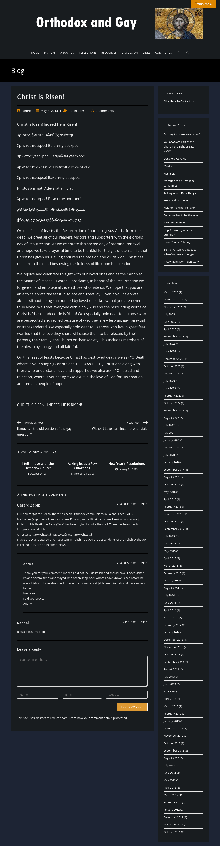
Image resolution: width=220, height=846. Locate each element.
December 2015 (173, 514)
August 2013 (171, 669)
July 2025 (169, 314)
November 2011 (173, 824)
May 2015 (170, 551)
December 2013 (173, 639)
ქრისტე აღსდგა (30, 220)
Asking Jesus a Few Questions (82, 465)
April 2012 (170, 787)
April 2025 (170, 329)
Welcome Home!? (174, 222)
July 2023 (169, 381)
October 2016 (172, 484)
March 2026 (171, 292)
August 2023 (171, 373)
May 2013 (170, 691)
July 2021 (169, 432)
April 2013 (170, 699)
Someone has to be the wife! (181, 215)
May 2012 (170, 780)
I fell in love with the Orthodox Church (38, 465)
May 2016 (170, 492)
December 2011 (173, 817)
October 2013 (172, 654)
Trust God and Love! (176, 200)
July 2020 (169, 455)
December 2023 (173, 359)
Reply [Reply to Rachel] (143, 622)
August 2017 (171, 477)
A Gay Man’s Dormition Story (181, 262)
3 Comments (105, 111)
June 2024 (170, 351)
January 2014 (172, 632)
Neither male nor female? (179, 207)
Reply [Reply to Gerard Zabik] (143, 504)
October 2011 (172, 832)
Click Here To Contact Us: (179, 101)
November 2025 (173, 307)
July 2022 (169, 425)
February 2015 (172, 573)
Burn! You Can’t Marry (177, 242)
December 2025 (173, 299)
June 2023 (170, 388)
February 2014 (172, 625)
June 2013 (170, 684)
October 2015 (172, 521)
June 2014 (170, 602)
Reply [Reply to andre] (143, 563)
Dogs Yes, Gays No (175, 159)
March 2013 (171, 706)
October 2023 (172, 366)
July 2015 (169, 536)
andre (27, 111)
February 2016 (172, 506)
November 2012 (173, 736)
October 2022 (172, 403)
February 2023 (172, 395)
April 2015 (170, 558)
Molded (168, 166)
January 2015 (172, 580)
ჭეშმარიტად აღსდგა (63, 220)
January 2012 (172, 809)
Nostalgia (169, 173)
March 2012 (171, 795)
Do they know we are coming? (182, 134)
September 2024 (174, 336)
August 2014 (171, 588)
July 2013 (169, 676)
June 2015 (170, 543)
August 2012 (171, 758)
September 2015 (174, 529)
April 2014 (170, 610)
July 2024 (169, 344)
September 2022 (174, 410)
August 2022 (171, 418)
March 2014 (171, 617)
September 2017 (174, 469)
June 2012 (170, 772)
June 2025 (170, 322)
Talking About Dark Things (180, 193)
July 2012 (169, 765)
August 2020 (171, 447)
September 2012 (174, 750)
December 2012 (173, 728)
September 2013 (174, 662)
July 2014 (169, 595)
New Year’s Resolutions (126, 463)
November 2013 (173, 647)
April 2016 (170, 499)
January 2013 (172, 721)
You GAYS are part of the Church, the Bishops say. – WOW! (180, 146)
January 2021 (172, 440)
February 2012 (172, 802)
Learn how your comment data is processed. (98, 718)
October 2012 (172, 743)
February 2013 (172, 713)
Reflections (77, 111)
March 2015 (171, 565)
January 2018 (172, 462)
